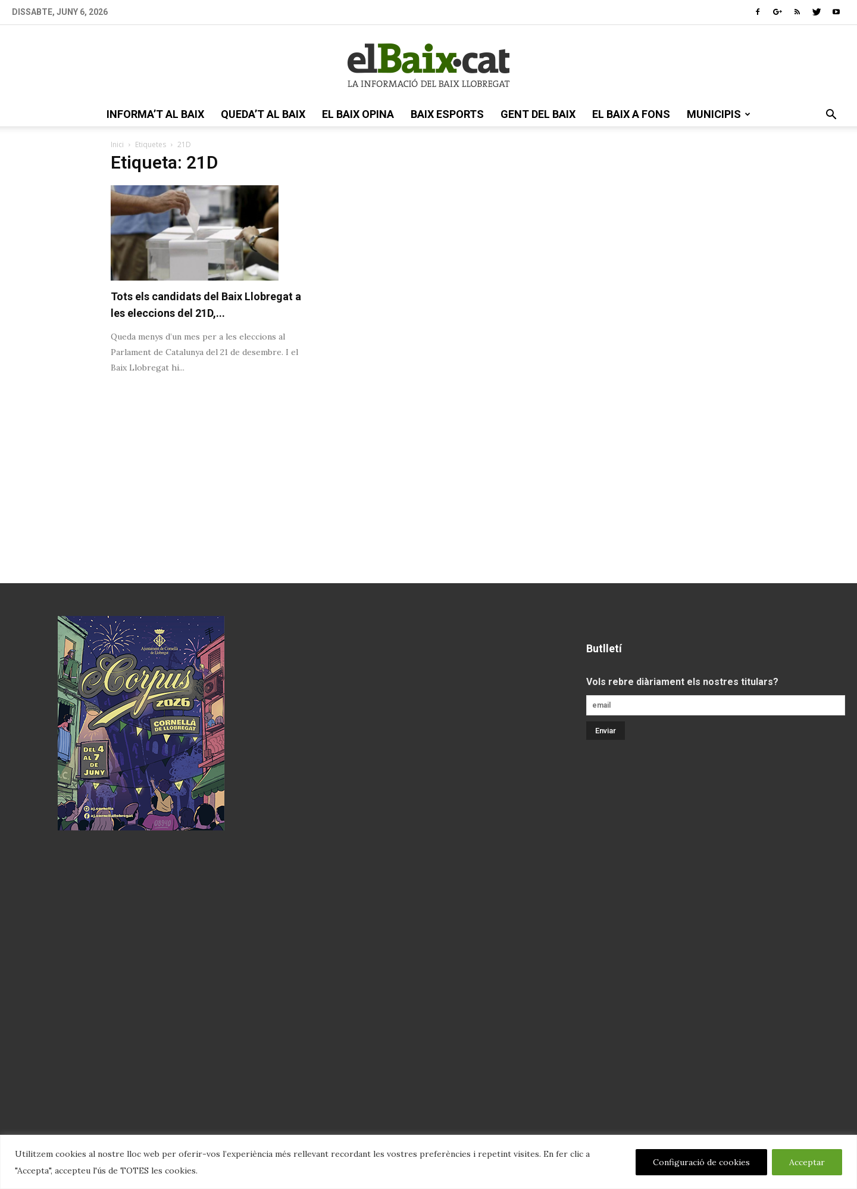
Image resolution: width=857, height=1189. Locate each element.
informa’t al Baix (155, 114)
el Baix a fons (631, 114)
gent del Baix (538, 114)
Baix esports (447, 114)
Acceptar (807, 1162)
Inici (117, 144)
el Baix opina (358, 114)
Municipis (718, 114)
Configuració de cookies (701, 1162)
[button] (831, 115)
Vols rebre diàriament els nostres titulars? (682, 681)
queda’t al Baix (263, 114)
